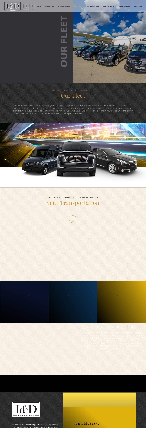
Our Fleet (78, 6)
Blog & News (108, 6)
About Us (49, 6)
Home (38, 6)
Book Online (124, 6)
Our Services (64, 6)
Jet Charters (93, 6)
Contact (138, 6)
